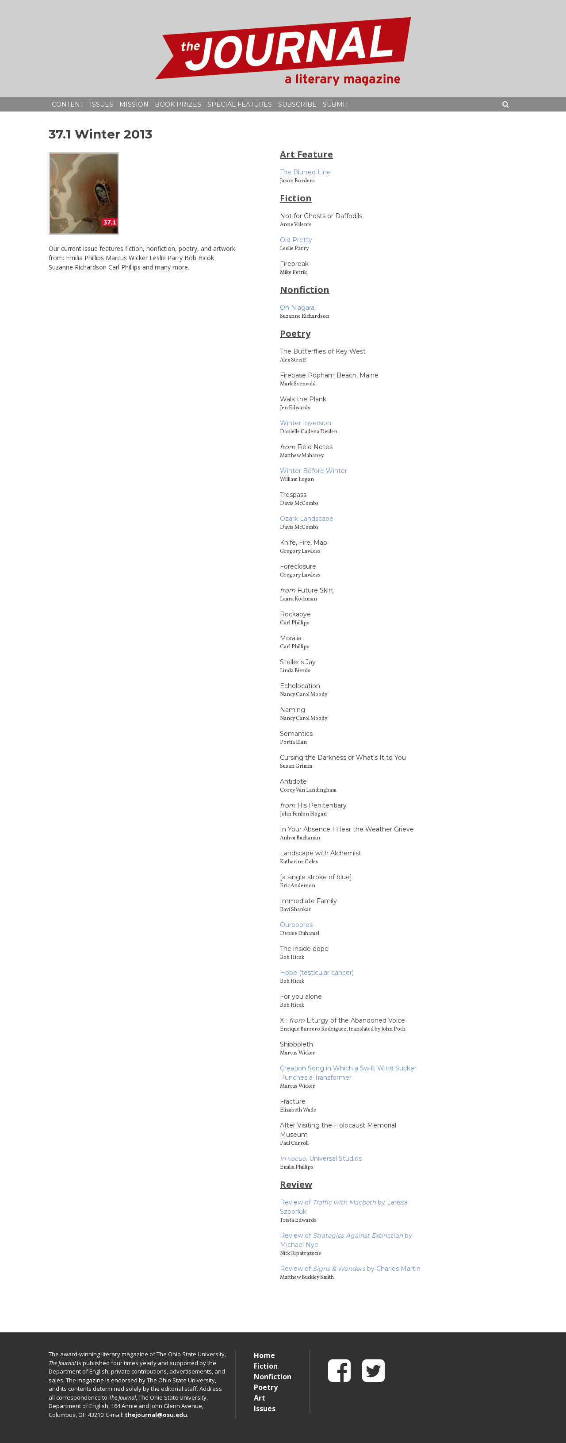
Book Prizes (178, 104)
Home (264, 1355)
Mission (134, 104)
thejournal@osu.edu (156, 1415)
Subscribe (297, 104)
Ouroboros (296, 925)
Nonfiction (304, 290)
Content (68, 104)
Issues (101, 104)
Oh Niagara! (298, 308)
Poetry (295, 333)
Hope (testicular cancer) (317, 973)
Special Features (239, 104)
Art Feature (306, 154)
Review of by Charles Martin (350, 1269)
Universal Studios (321, 1158)
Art (259, 1398)
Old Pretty (296, 240)
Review (296, 1184)
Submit (335, 104)
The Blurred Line (305, 172)
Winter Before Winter (313, 471)
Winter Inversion (305, 423)
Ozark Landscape (306, 519)
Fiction (296, 198)
